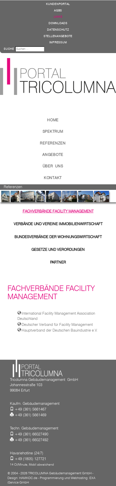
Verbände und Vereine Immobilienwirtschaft (58, 224)
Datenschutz (58, 29)
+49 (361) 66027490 (31, 434)
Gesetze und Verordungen (58, 249)
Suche (9, 49)
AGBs (58, 10)
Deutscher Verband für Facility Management (57, 324)
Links (58, 16)
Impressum (58, 42)
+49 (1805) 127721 (30, 459)
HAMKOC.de (28, 478)
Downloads (58, 23)
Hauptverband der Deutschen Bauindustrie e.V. (60, 330)
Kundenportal (58, 4)
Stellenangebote (58, 36)
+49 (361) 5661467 (30, 409)
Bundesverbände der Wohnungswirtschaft (58, 237)
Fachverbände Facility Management (58, 211)
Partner (58, 262)
